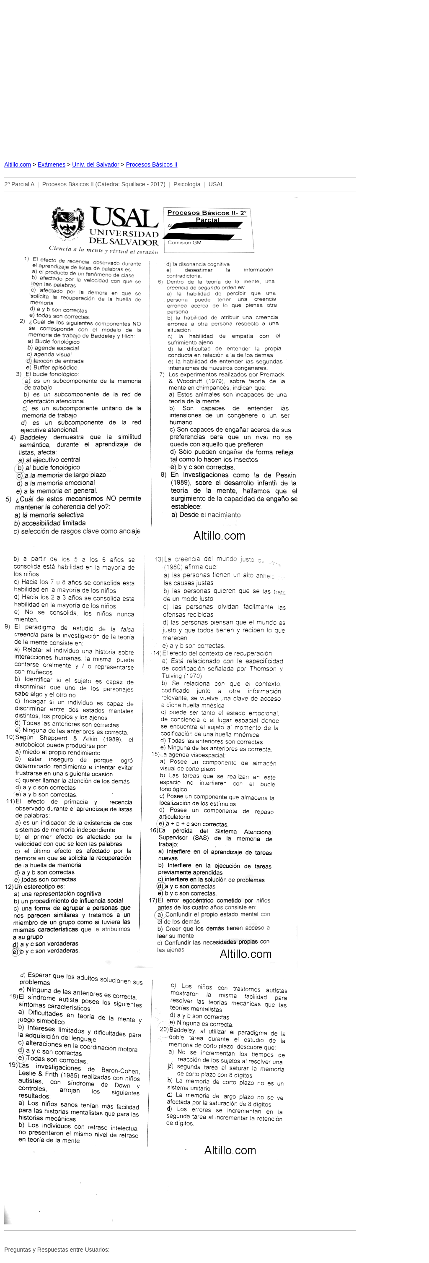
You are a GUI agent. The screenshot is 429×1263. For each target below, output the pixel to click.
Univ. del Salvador (95, 164)
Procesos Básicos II (152, 164)
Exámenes (51, 164)
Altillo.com (17, 164)
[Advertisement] (214, 78)
